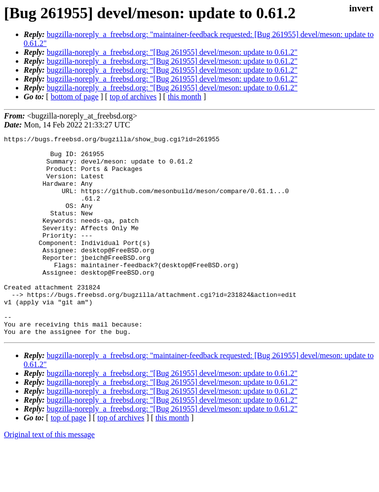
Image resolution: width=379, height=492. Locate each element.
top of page (68, 457)
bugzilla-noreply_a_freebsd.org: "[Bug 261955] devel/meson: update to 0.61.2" (172, 52)
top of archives (133, 96)
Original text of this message (49, 474)
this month (184, 96)
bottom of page (75, 96)
